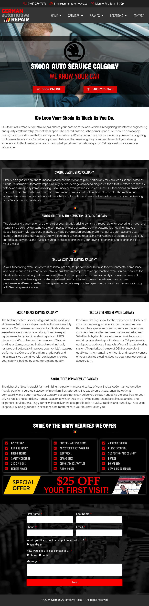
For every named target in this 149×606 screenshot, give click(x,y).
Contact (138, 15)
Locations (118, 15)
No (40, 544)
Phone (31, 527)
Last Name (83, 514)
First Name (33, 514)
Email (80, 527)
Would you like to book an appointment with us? (56, 540)
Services (75, 15)
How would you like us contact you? (48, 551)
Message (32, 561)
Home (56, 15)
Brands (96, 15)
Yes (31, 544)
